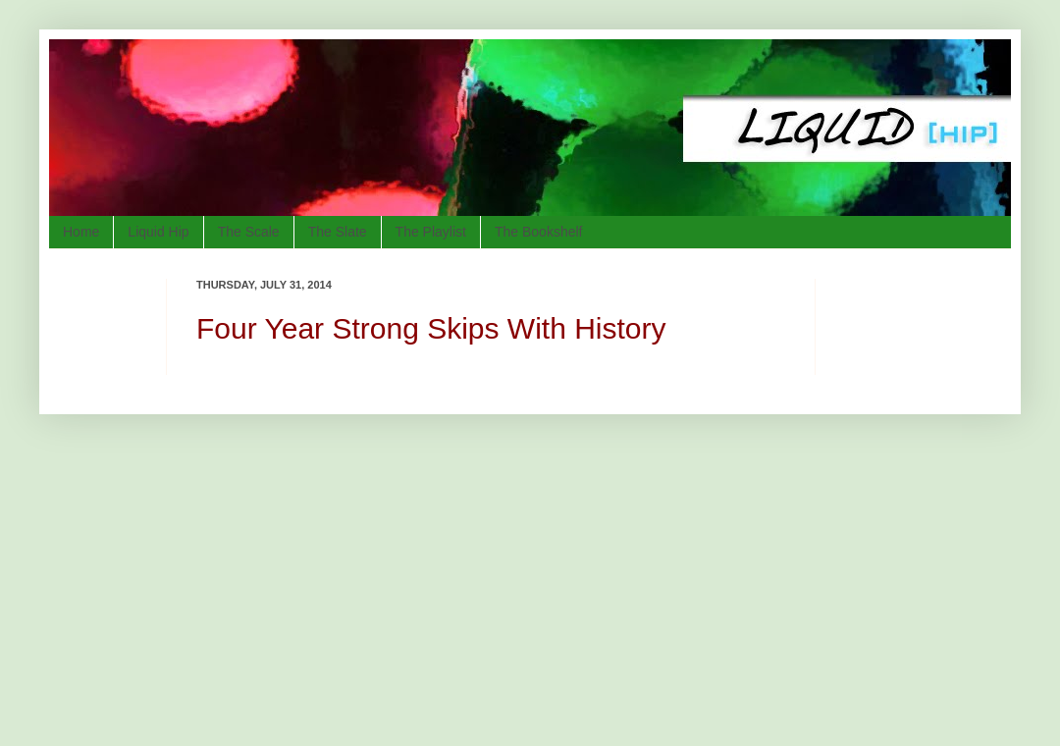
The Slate (337, 232)
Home (81, 232)
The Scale (249, 232)
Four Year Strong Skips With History (431, 328)
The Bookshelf (539, 232)
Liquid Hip (158, 232)
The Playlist (431, 232)
